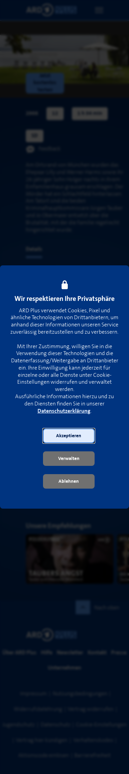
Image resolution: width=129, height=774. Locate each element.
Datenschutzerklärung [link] (63, 411)
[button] (69, 436)
